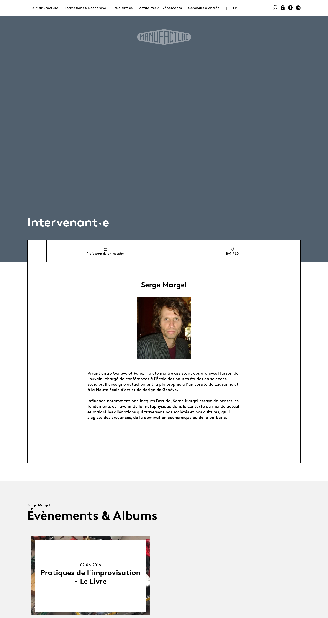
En (235, 8)
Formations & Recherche (85, 8)
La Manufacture (44, 8)
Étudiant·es (123, 8)
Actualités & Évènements (160, 8)
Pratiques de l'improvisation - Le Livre (91, 577)
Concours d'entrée (204, 8)
